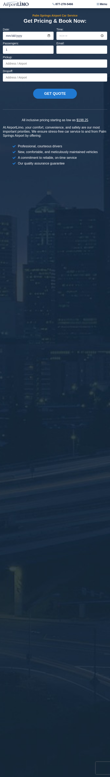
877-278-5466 (64, 4)
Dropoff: (55, 75)
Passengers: (28, 48)
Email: (81, 48)
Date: (28, 34)
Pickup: (55, 62)
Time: (81, 34)
